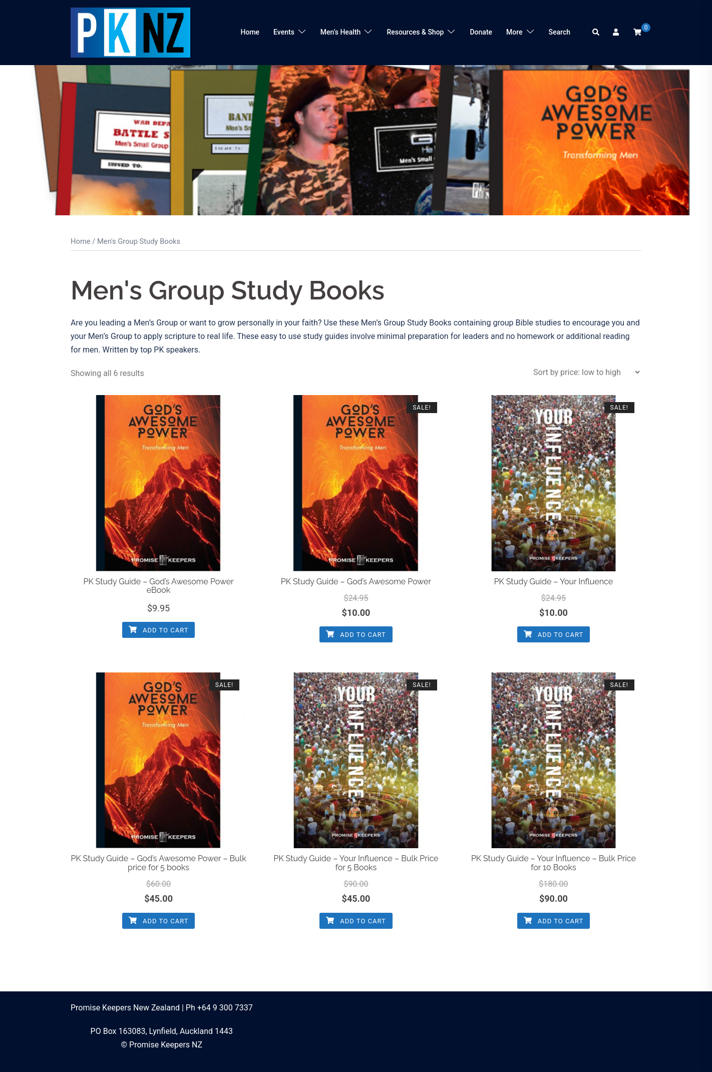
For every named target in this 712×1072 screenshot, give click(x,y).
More (514, 32)
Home (250, 32)
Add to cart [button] (159, 630)
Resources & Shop (415, 32)
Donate (481, 32)
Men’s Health (340, 32)
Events (283, 32)
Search (559, 32)
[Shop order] (586, 372)
